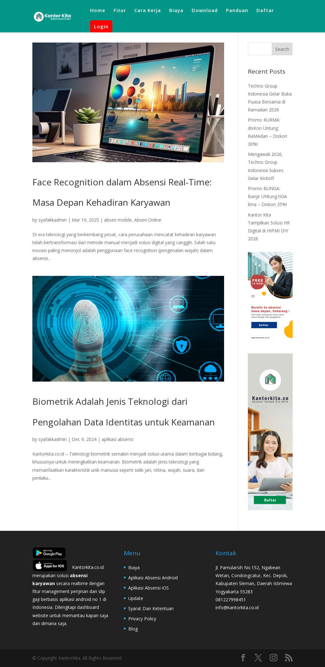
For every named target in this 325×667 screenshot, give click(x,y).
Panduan (237, 10)
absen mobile (118, 220)
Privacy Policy (142, 619)
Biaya (176, 10)
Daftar (265, 10)
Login (101, 26)
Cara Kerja (147, 10)
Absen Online (147, 220)
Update (135, 598)
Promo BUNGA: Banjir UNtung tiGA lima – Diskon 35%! (267, 196)
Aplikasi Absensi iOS (148, 588)
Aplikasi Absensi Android (153, 578)
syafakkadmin (52, 220)
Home (97, 10)
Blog (133, 629)
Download (205, 10)
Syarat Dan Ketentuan (151, 608)
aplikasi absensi (117, 439)
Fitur (120, 10)
